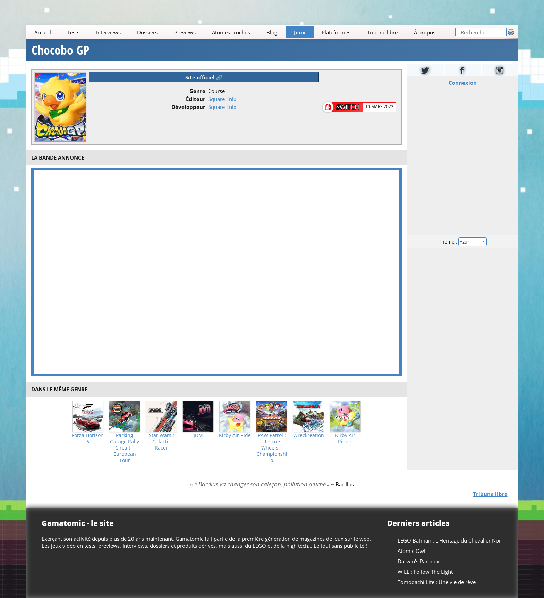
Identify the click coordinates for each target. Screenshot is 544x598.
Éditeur (195, 98)
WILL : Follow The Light (425, 571)
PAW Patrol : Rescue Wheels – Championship (271, 447)
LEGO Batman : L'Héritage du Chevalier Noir (450, 540)
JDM (198, 435)
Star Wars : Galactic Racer (161, 441)
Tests (73, 32)
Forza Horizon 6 (88, 438)
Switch (347, 107)
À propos (424, 32)
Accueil (42, 32)
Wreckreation (308, 435)
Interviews (108, 32)
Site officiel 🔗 (204, 77)
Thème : (462, 241)
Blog (272, 32)
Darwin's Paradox (419, 561)
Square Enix (222, 98)
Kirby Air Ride (235, 435)
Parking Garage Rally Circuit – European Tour (124, 447)
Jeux (299, 32)
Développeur (188, 106)
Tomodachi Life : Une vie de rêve (437, 582)
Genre (197, 90)
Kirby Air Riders (345, 438)
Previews (185, 32)
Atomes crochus (231, 32)
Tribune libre (382, 32)
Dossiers (147, 32)
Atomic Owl (411, 550)
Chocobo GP (60, 50)
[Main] (240, 32)
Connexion (462, 82)
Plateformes (336, 32)
